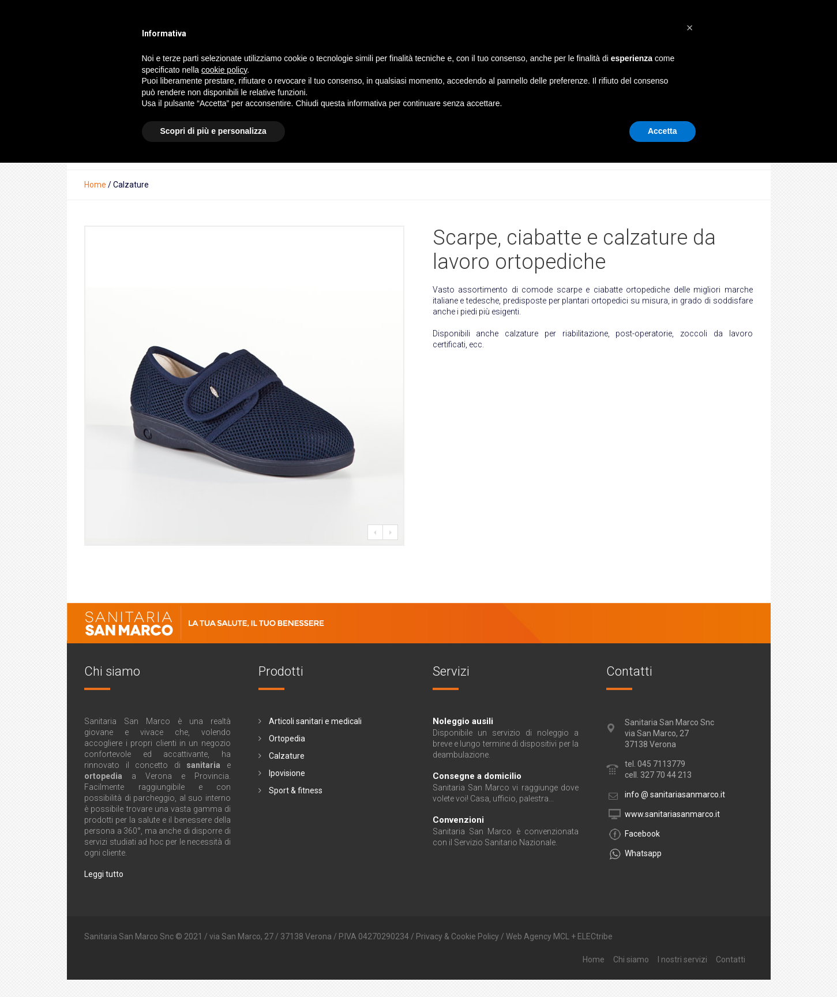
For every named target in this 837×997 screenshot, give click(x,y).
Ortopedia (287, 738)
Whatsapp (643, 853)
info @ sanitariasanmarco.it (675, 794)
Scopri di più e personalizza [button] (213, 131)
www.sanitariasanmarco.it (672, 814)
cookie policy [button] (224, 69)
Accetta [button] (662, 131)
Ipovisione (287, 773)
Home (95, 184)
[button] (690, 27)
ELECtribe (595, 936)
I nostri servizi (682, 959)
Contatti (730, 959)
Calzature (287, 755)
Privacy (429, 936)
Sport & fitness (295, 790)
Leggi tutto (103, 874)
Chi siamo (631, 959)
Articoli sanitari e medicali (315, 721)
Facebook (642, 833)
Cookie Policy (475, 936)
